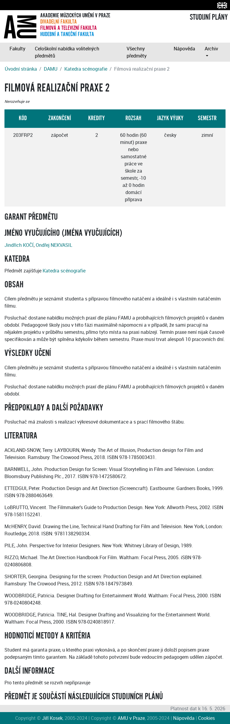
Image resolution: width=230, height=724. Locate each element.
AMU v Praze (131, 718)
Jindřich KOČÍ (19, 245)
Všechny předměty (137, 52)
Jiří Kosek (52, 718)
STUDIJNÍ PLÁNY (209, 17)
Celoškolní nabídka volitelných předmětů (67, 52)
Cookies (206, 718)
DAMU (51, 69)
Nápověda (184, 48)
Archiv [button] (211, 48)
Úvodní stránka (21, 69)
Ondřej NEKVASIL (54, 245)
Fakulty (17, 48)
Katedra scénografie (85, 69)
